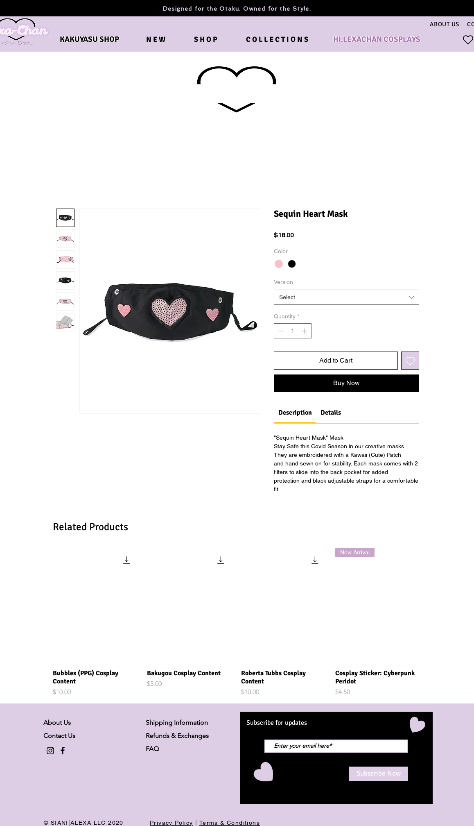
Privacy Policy (171, 822)
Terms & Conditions (229, 822)
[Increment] (305, 331)
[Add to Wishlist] (410, 361)
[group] (237, 622)
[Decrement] (280, 331)
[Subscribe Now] (378, 774)
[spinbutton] (292, 331)
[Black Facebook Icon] (63, 751)
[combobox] (346, 297)
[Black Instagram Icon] (50, 751)
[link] (295, 412)
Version (283, 282)
